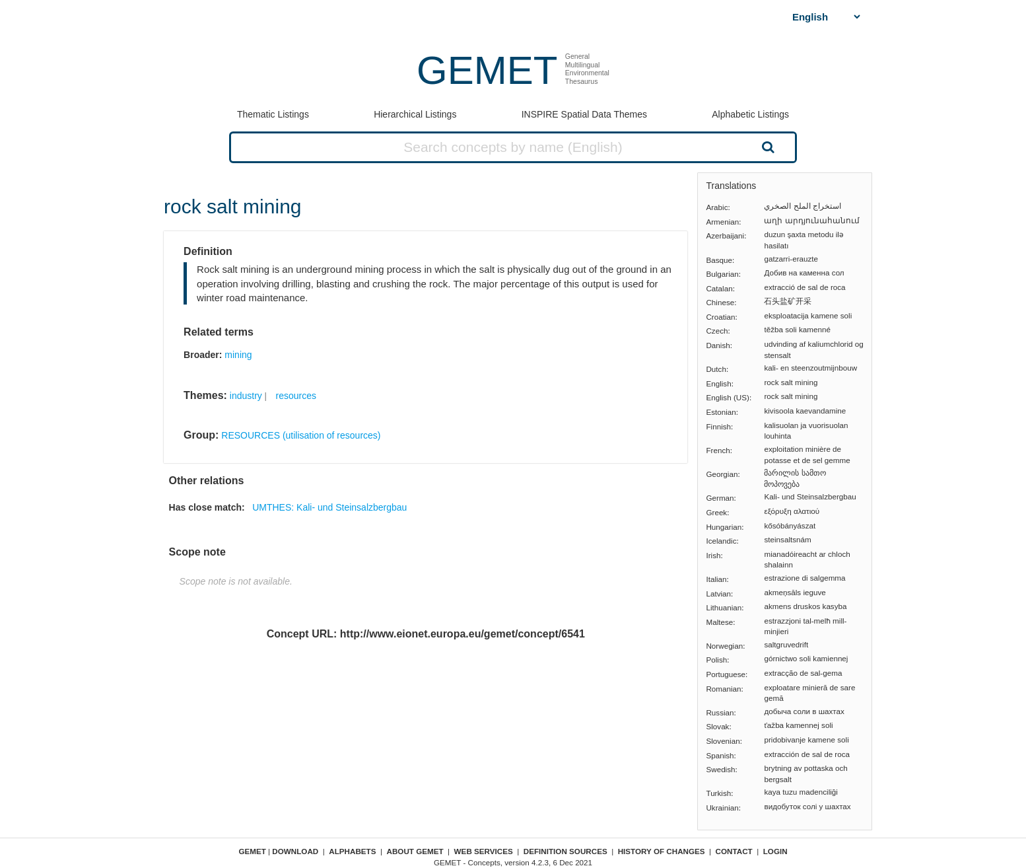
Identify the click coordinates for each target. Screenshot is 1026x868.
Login (775, 851)
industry (246, 395)
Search (766, 146)
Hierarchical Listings (415, 114)
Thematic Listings (273, 114)
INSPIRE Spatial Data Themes (584, 114)
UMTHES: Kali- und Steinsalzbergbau (329, 507)
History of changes (661, 851)
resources (296, 395)
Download (295, 851)
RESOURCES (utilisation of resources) (300, 435)
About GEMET (415, 851)
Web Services (483, 851)
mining (238, 354)
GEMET (487, 70)
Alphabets (352, 851)
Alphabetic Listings (750, 114)
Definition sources (565, 851)
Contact (734, 851)
